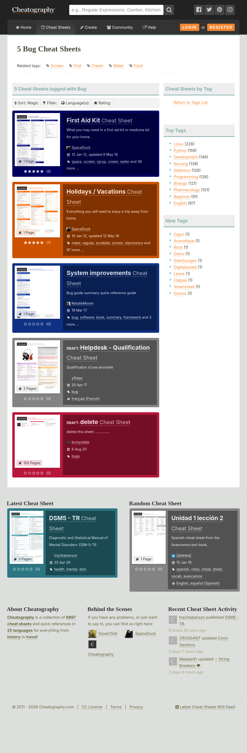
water (124, 161)
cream (113, 161)
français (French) (86, 399)
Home (23, 27)
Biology (180, 183)
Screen (57, 65)
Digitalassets (185, 267)
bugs (76, 456)
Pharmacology (187, 189)
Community (120, 27)
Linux (179, 144)
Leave (179, 273)
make (76, 243)
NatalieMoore (83, 303)
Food (138, 65)
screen (89, 161)
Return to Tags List (191, 102)
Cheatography (20, 617)
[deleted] (184, 555)
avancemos (192, 576)
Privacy (136, 706)
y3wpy (77, 378)
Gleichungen (185, 260)
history (14, 636)
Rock (178, 247)
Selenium (182, 170)
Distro (179, 253)
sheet (217, 569)
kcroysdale (80, 442)
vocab (177, 576)
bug (75, 317)
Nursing (181, 163)
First (77, 65)
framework (132, 317)
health (59, 569)
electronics (134, 243)
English (180, 203)
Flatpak (180, 280)
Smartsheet (184, 286)
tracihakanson (65, 555)
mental (71, 569)
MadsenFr (188, 659)
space (77, 161)
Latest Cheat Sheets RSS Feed (205, 706)
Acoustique (184, 240)
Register (221, 27)
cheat (206, 569)
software (87, 317)
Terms (116, 706)
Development (186, 157)
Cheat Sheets (55, 27)
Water (118, 65)
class (195, 569)
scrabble (103, 243)
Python (180, 150)
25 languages (20, 630)
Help (149, 27)
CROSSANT (189, 638)
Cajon (179, 234)
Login (189, 27)
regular (88, 243)
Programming (186, 176)
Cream (97, 65)
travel (31, 636)
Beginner (182, 196)
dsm (82, 569)
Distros (180, 293)
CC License (92, 706)
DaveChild (108, 633)
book (100, 317)
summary (114, 317)
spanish (183, 569)
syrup (101, 161)
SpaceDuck (81, 147)
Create (88, 27)
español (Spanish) (205, 583)
